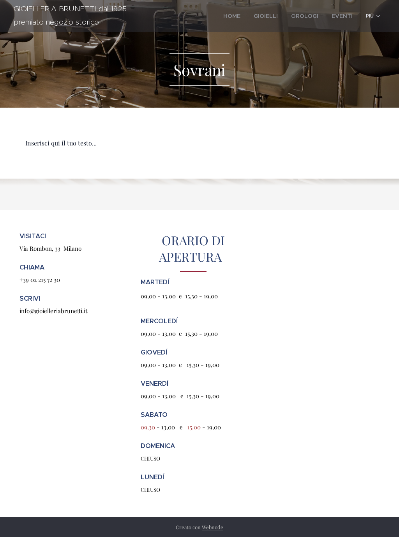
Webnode (212, 527)
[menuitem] (246, 16)
